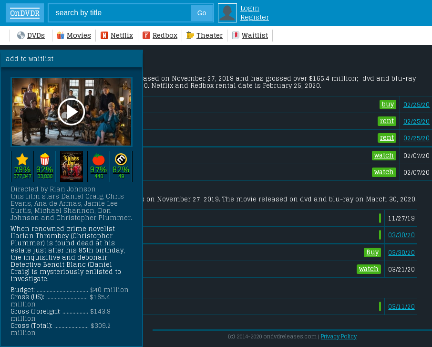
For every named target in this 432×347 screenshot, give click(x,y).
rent (387, 121)
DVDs (31, 35)
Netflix (117, 35)
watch (384, 155)
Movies (74, 35)
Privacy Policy (339, 336)
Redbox (160, 35)
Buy (372, 252)
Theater (204, 35)
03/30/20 (401, 235)
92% (44, 169)
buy (388, 104)
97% (98, 169)
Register (254, 17)
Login (249, 8)
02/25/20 (416, 104)
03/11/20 (401, 306)
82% (121, 169)
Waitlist (250, 35)
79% (22, 169)
